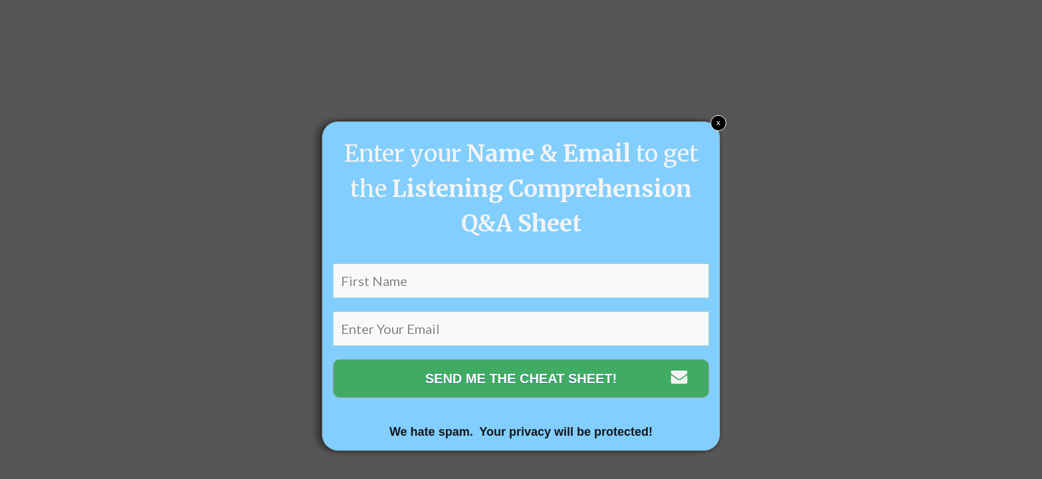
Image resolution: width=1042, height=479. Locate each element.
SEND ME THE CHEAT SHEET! (521, 378)
